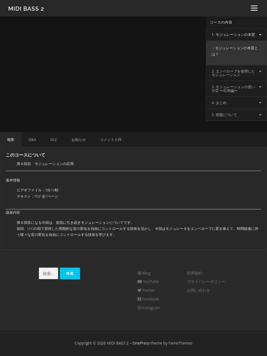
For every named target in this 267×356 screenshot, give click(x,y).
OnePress (141, 343)
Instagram (149, 307)
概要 (10, 139)
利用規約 (194, 273)
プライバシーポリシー (206, 281)
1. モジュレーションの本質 (233, 34)
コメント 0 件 (111, 139)
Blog (144, 273)
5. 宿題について (224, 114)
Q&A (32, 139)
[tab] (236, 34)
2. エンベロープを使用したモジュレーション (233, 73)
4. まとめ (219, 102)
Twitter (146, 290)
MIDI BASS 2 (26, 8)
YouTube (148, 281)
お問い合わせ (198, 290)
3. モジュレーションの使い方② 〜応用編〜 (233, 88)
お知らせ (79, 139)
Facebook (148, 299)
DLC (53, 139)
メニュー (254, 8)
